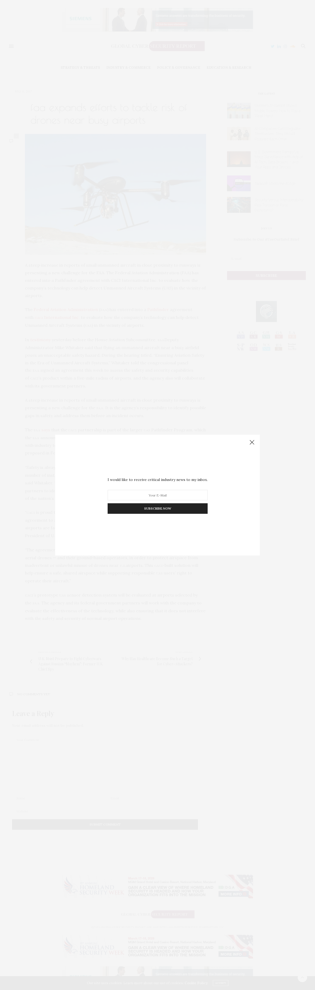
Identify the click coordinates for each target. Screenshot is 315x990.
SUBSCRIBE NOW (157, 508)
